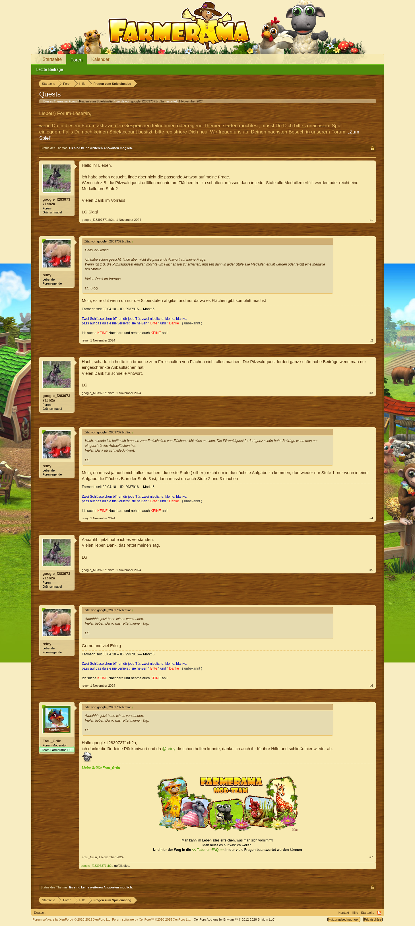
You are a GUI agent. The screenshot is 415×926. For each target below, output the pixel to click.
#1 (371, 219)
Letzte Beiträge (49, 69)
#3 (371, 393)
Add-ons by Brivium (235, 919)
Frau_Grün (52, 741)
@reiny (169, 748)
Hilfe (355, 912)
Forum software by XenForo (72, 919)
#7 (371, 857)
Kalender (100, 59)
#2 (371, 340)
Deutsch (40, 912)
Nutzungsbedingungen (344, 919)
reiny (47, 275)
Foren (76, 59)
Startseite (52, 59)
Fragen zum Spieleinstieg (96, 101)
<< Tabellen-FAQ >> (208, 850)
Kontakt (343, 912)
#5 (371, 570)
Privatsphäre (373, 919)
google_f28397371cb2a (147, 101)
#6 (371, 685)
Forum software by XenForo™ (151, 919)
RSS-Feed (379, 913)
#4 (371, 518)
